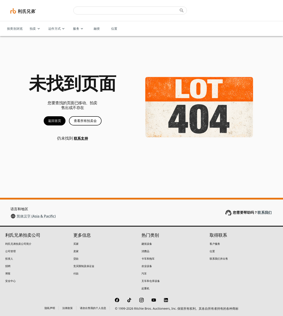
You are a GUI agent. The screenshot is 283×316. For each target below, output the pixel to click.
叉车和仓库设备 (151, 281)
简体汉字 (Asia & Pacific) (36, 216)
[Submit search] (181, 10)
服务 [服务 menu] (78, 29)
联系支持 (81, 138)
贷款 (76, 258)
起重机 (145, 288)
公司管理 (10, 251)
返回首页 (55, 120)
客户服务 (215, 244)
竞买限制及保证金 (83, 266)
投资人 (9, 258)
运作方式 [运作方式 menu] (57, 29)
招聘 (7, 266)
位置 (114, 29)
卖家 (76, 251)
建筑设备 (147, 244)
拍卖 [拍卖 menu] (35, 29)
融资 (97, 29)
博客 (7, 273)
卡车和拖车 (148, 258)
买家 (76, 244)
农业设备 (147, 266)
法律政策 (67, 308)
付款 (76, 273)
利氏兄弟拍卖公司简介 (18, 244)
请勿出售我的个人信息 (93, 308)
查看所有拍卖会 (85, 121)
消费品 (145, 251)
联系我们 (264, 212)
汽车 (144, 273)
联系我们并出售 (219, 258)
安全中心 (10, 281)
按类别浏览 (14, 29)
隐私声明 (50, 308)
